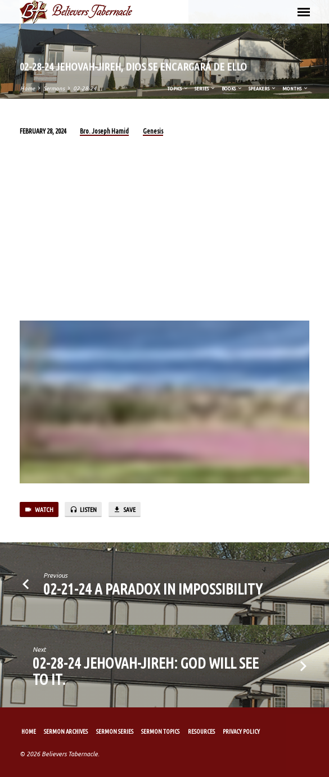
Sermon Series (114, 731)
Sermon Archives (66, 731)
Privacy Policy (241, 731)
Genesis (153, 131)
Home (27, 88)
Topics (178, 88)
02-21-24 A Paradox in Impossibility (152, 589)
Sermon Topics (160, 731)
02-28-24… (87, 88)
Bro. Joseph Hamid (104, 131)
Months (295, 88)
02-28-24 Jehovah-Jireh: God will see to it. (146, 671)
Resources (201, 731)
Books (232, 88)
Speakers (263, 88)
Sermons (54, 88)
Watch (38, 509)
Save (124, 509)
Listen (83, 509)
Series (205, 88)
